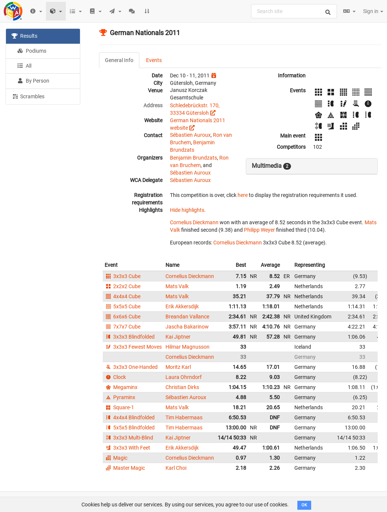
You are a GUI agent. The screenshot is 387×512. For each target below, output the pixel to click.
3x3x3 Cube (122, 276)
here (243, 195)
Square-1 (119, 407)
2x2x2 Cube (122, 286)
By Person (33, 81)
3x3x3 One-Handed (131, 367)
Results (24, 36)
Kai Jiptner (178, 337)
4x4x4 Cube (122, 296)
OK (304, 505)
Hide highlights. (188, 210)
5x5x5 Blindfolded (130, 428)
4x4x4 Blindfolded (130, 417)
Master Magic (125, 468)
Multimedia (271, 166)
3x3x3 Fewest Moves (133, 347)
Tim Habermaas (183, 417)
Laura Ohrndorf (183, 377)
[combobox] (294, 11)
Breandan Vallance (187, 317)
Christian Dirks (182, 387)
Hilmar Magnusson (187, 347)
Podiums (31, 51)
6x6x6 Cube (122, 317)
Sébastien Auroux (190, 135)
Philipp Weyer (259, 230)
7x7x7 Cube (122, 327)
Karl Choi (175, 468)
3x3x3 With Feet (127, 448)
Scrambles (28, 96)
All (24, 66)
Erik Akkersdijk (182, 306)
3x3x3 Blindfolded (130, 337)
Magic (116, 458)
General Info (119, 60)
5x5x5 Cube (122, 306)
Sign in (373, 11)
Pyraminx (120, 397)
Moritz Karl (178, 367)
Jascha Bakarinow (187, 327)
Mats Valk (177, 286)
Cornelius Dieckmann (194, 222)
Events (154, 60)
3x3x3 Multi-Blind (129, 438)
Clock (115, 377)
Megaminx (121, 387)
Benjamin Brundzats (193, 158)
